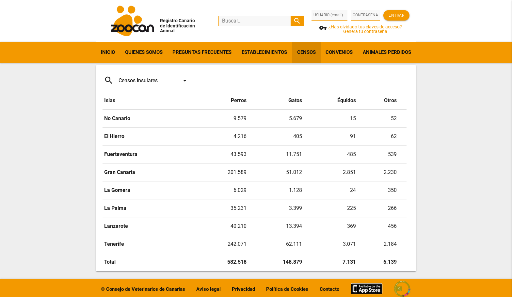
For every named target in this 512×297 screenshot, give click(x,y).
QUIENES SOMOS (144, 52)
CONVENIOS (339, 52)
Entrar (396, 15)
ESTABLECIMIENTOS (264, 52)
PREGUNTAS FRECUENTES (202, 52)
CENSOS (306, 52)
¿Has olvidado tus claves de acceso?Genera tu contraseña (365, 29)
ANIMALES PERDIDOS (387, 52)
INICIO (108, 52)
